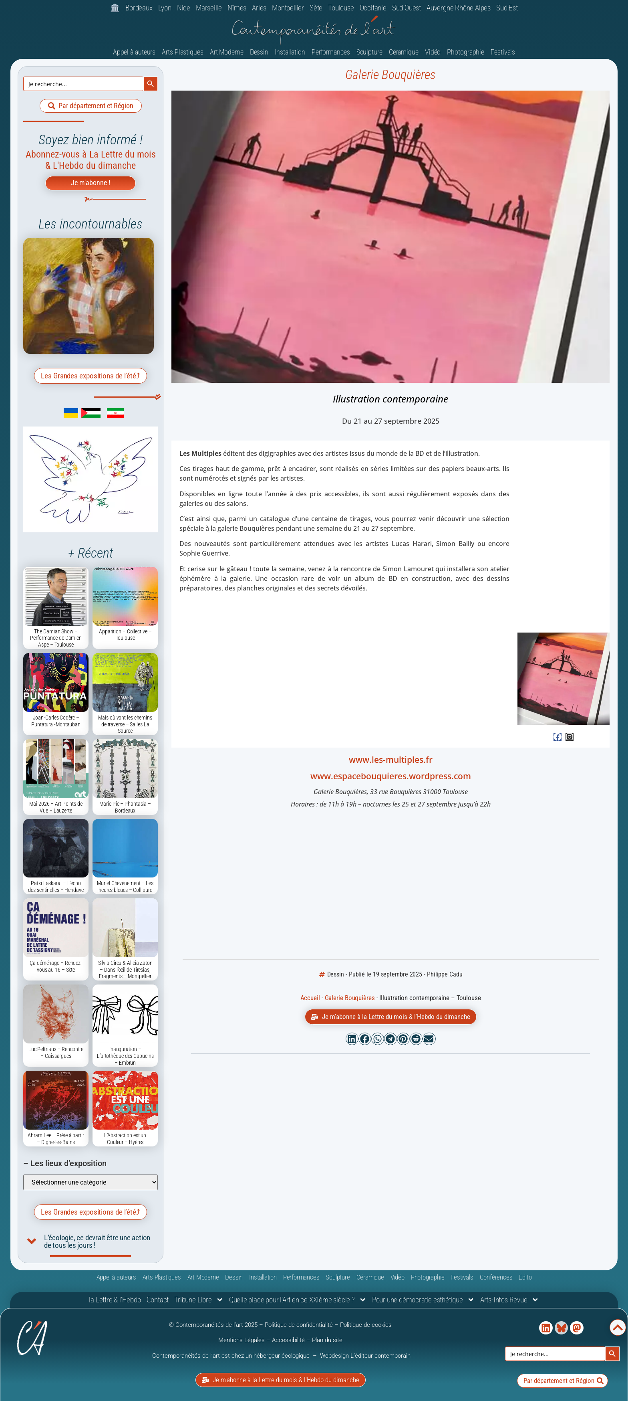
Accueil (310, 998)
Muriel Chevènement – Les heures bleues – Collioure (125, 886)
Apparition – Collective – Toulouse (125, 634)
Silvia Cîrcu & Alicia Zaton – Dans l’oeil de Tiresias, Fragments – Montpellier (125, 970)
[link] (59, 415)
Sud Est (507, 7)
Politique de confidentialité (299, 1324)
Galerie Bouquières (390, 74)
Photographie (465, 52)
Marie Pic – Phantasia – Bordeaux (125, 807)
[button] (352, 1039)
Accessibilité (288, 1340)
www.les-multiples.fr (391, 759)
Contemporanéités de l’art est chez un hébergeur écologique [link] (231, 1355)
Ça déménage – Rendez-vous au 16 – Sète (56, 966)
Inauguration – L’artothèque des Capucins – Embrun (125, 1056)
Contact (158, 1299)
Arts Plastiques (182, 52)
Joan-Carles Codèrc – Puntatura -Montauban (56, 721)
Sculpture (369, 52)
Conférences (496, 1277)
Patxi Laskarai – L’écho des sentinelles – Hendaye (56, 886)
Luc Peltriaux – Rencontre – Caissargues (56, 1052)
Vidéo (433, 52)
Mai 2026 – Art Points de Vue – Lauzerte (56, 807)
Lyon (164, 7)
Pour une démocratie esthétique (423, 1300)
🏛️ (115, 7)
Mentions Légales (241, 1340)
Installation (290, 52)
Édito (525, 1277)
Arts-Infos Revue (509, 1300)
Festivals (503, 52)
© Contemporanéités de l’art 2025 (214, 1324)
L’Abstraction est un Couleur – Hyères (125, 1138)
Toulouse (341, 7)
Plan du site (327, 1340)
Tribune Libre (198, 1300)
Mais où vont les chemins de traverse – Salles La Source (125, 724)
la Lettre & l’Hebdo (115, 1299)
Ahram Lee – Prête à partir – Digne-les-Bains (56, 1138)
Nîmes (236, 7)
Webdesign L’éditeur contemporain (365, 1355)
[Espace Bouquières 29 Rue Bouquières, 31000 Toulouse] (390, 885)
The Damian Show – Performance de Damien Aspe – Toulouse (56, 638)
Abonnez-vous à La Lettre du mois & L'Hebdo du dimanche (91, 160)
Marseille (209, 7)
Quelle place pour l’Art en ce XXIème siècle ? (297, 1300)
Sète (316, 7)
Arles (259, 7)
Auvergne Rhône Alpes (459, 7)
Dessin (259, 52)
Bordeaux (138, 7)
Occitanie (373, 7)
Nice (183, 7)
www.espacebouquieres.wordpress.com (390, 776)
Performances (331, 52)
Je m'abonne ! (90, 182)
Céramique (404, 52)
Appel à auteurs (134, 52)
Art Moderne (227, 52)
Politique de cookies (366, 1324)
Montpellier (288, 7)
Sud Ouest (406, 7)
